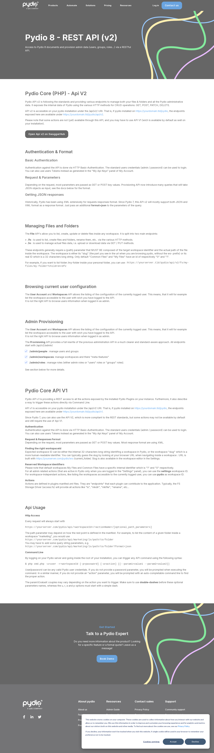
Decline (195, 741)
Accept (173, 741)
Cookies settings (151, 741)
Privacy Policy (183, 726)
